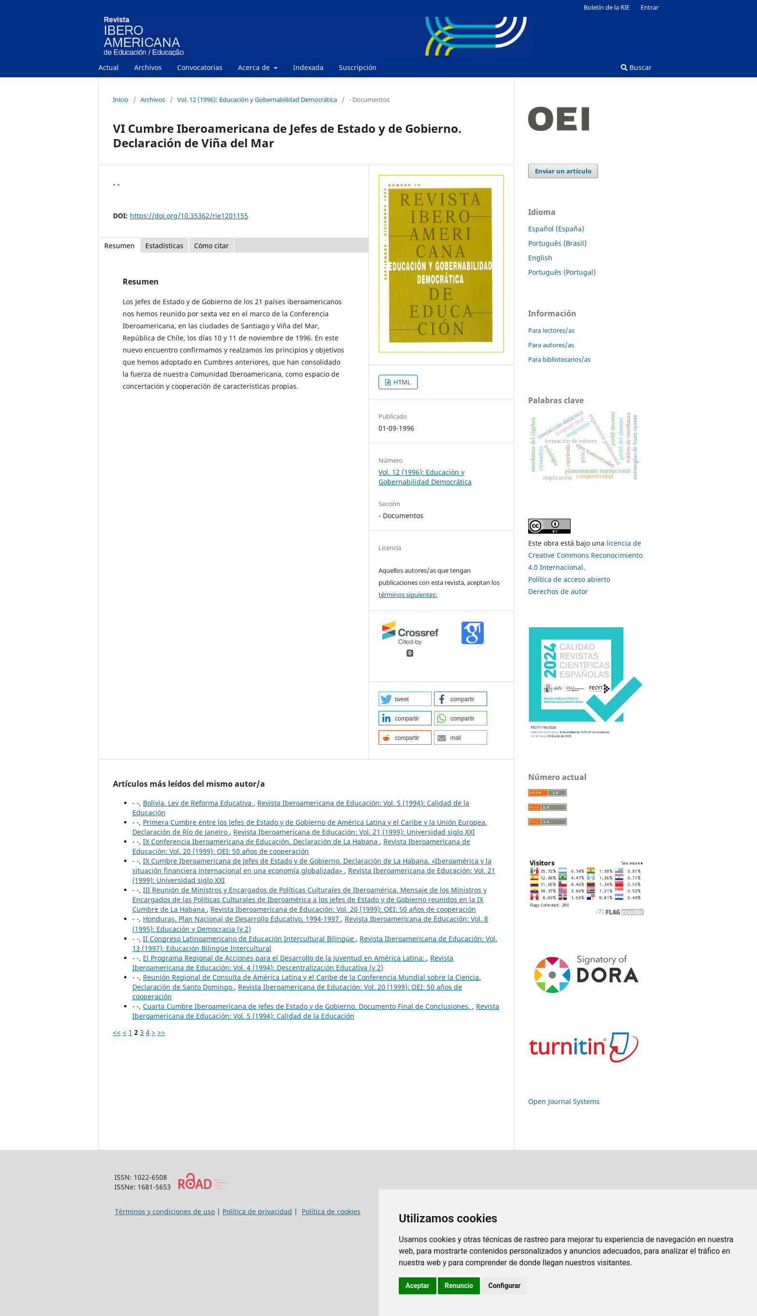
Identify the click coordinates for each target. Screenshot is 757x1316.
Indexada (308, 67)
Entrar (650, 7)
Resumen (119, 245)
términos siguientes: (407, 594)
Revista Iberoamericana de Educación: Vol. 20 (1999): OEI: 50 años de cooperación (301, 846)
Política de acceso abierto (569, 579)
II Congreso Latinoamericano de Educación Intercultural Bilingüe (249, 938)
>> (161, 1032)
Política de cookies (331, 1211)
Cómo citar (211, 245)
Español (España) (556, 228)
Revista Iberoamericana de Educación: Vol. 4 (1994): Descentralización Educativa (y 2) (292, 962)
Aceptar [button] (418, 1285)
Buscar (636, 67)
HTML (401, 382)
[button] (405, 699)
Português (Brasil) (557, 243)
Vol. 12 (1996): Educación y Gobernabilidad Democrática (257, 99)
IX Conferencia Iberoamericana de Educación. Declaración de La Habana (261, 841)
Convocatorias (200, 67)
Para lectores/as (551, 330)
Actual (108, 67)
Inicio (120, 99)
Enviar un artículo (563, 171)
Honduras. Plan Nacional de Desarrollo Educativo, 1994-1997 (242, 918)
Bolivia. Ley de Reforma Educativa (198, 802)
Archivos (148, 67)
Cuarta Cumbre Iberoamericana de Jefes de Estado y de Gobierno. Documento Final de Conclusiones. (307, 1006)
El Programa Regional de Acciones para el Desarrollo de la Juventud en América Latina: (284, 957)
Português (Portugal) (562, 272)
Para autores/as (551, 344)
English (540, 257)
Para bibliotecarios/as (559, 359)
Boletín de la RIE (607, 7)
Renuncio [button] (459, 1285)
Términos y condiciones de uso (165, 1211)
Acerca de (255, 67)
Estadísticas (164, 245)
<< (117, 1032)
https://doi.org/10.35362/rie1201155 (189, 215)
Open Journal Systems (564, 1101)
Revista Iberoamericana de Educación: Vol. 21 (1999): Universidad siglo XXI (354, 831)
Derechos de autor (558, 591)
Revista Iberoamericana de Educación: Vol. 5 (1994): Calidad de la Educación (315, 1011)
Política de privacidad (257, 1211)
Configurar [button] (504, 1285)
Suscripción (358, 67)
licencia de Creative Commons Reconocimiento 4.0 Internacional (585, 555)
